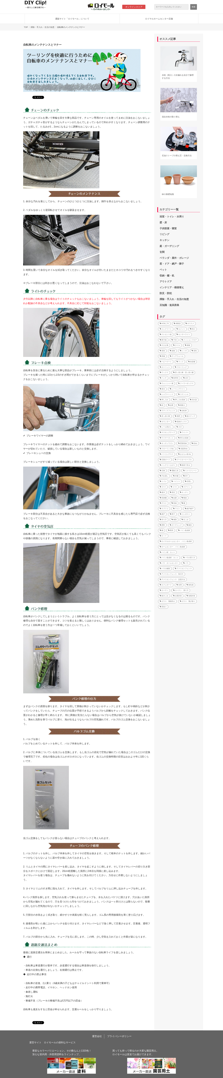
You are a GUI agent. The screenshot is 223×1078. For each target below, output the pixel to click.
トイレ (163, 481)
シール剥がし (166, 427)
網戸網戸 (189, 508)
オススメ (190, 323)
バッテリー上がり (167, 465)
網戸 (162, 514)
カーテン (164, 590)
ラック (180, 362)
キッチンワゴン (166, 443)
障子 (172, 514)
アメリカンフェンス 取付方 (171, 574)
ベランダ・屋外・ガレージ (174, 258)
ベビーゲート (166, 362)
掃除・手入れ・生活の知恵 (42, 27)
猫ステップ (190, 416)
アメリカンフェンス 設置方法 (172, 579)
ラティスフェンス (167, 411)
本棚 (175, 476)
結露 (174, 498)
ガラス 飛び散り (187, 601)
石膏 (162, 470)
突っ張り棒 (165, 416)
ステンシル (183, 394)
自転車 (183, 411)
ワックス (164, 372)
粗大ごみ (164, 596)
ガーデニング (176, 525)
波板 (172, 351)
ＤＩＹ (163, 536)
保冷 (162, 389)
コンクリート (166, 329)
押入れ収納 (183, 438)
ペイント (175, 481)
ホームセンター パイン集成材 (172, 547)
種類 (174, 519)
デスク (163, 503)
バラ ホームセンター (169, 563)
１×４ (174, 487)
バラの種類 (165, 568)
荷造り (163, 607)
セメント (181, 329)
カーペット (165, 367)
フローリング (181, 367)
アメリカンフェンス (183, 568)
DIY (185, 476)
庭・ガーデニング (169, 246)
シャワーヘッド (166, 394)
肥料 (162, 525)
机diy (194, 443)
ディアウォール (176, 356)
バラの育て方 (189, 557)
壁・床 (163, 222)
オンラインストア (133, 7)
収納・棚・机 (167, 275)
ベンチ (163, 378)
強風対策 (191, 596)
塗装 (162, 351)
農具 (170, 530)
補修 (187, 345)
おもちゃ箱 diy (184, 454)
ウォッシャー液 (166, 383)
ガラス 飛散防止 (167, 601)
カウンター (165, 421)
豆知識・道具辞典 (169, 305)
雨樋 (162, 356)
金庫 (170, 405)
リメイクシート (190, 470)
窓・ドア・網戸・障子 (172, 263)
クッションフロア (189, 340)
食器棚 (191, 362)
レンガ (183, 351)
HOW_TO (164, 323)
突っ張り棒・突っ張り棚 (183, 372)
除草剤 (174, 378)
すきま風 (164, 345)
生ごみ (185, 519)
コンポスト (185, 514)
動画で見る (185, 465)
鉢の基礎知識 (168, 194)
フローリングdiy (167, 449)
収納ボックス (181, 421)
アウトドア (166, 281)
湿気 (194, 351)
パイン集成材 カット (169, 557)
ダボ (179, 427)
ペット (163, 269)
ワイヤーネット (166, 438)
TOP (26, 27)
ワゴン (176, 508)
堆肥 (177, 416)
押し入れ (164, 400)
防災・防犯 (166, 293)
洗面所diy (183, 449)
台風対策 (177, 596)
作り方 (163, 519)
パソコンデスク (166, 454)
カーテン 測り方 (180, 590)
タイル (176, 345)
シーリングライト (177, 389)
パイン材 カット (167, 552)
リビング (164, 234)
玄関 (162, 252)
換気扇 (190, 585)
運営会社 (97, 1036)
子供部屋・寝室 (168, 228)
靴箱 (184, 498)
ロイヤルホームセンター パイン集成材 (176, 541)
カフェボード (166, 585)
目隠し (188, 481)
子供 (174, 340)
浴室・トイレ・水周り (172, 216)
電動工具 (174, 470)
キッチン (164, 240)
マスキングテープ (167, 432)
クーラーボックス (185, 383)
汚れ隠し (164, 476)
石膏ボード (165, 460)
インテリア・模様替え (172, 287)
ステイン (186, 487)
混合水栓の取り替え (171, 117)
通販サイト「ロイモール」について (72, 18)
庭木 (162, 492)
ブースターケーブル (183, 460)
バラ (185, 563)
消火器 (193, 400)
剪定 (172, 492)
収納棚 (163, 498)
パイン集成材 (184, 530)
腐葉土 (181, 405)
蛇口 (192, 329)
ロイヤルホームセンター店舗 (159, 18)
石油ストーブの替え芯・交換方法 (177, 155)
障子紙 (163, 340)
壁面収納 (182, 443)
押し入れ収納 (179, 400)
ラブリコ (164, 508)
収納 (174, 503)
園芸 (189, 525)
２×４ (163, 487)
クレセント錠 (166, 334)
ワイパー (184, 432)
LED (185, 378)
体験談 (177, 323)
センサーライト (183, 334)
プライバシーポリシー (119, 1036)
